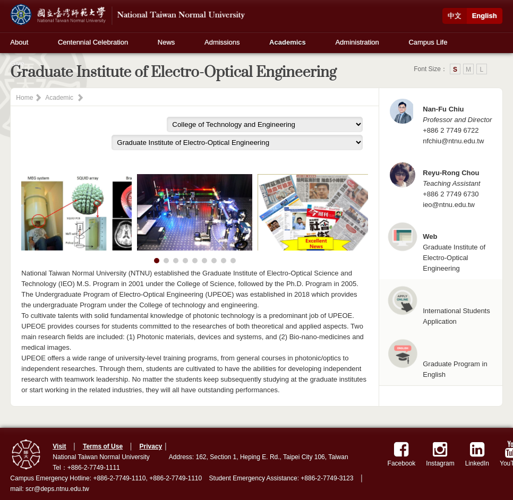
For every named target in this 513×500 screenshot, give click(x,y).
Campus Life (427, 42)
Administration (357, 42)
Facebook (402, 454)
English (484, 16)
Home (24, 97)
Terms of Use (103, 446)
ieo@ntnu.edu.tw (449, 205)
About (19, 42)
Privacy (151, 446)
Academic (59, 97)
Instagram (440, 454)
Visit (59, 446)
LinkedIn (477, 454)
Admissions (222, 42)
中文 (454, 16)
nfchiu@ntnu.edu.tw (453, 141)
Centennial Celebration (93, 42)
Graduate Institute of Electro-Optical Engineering (454, 257)
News (166, 42)
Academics (287, 42)
